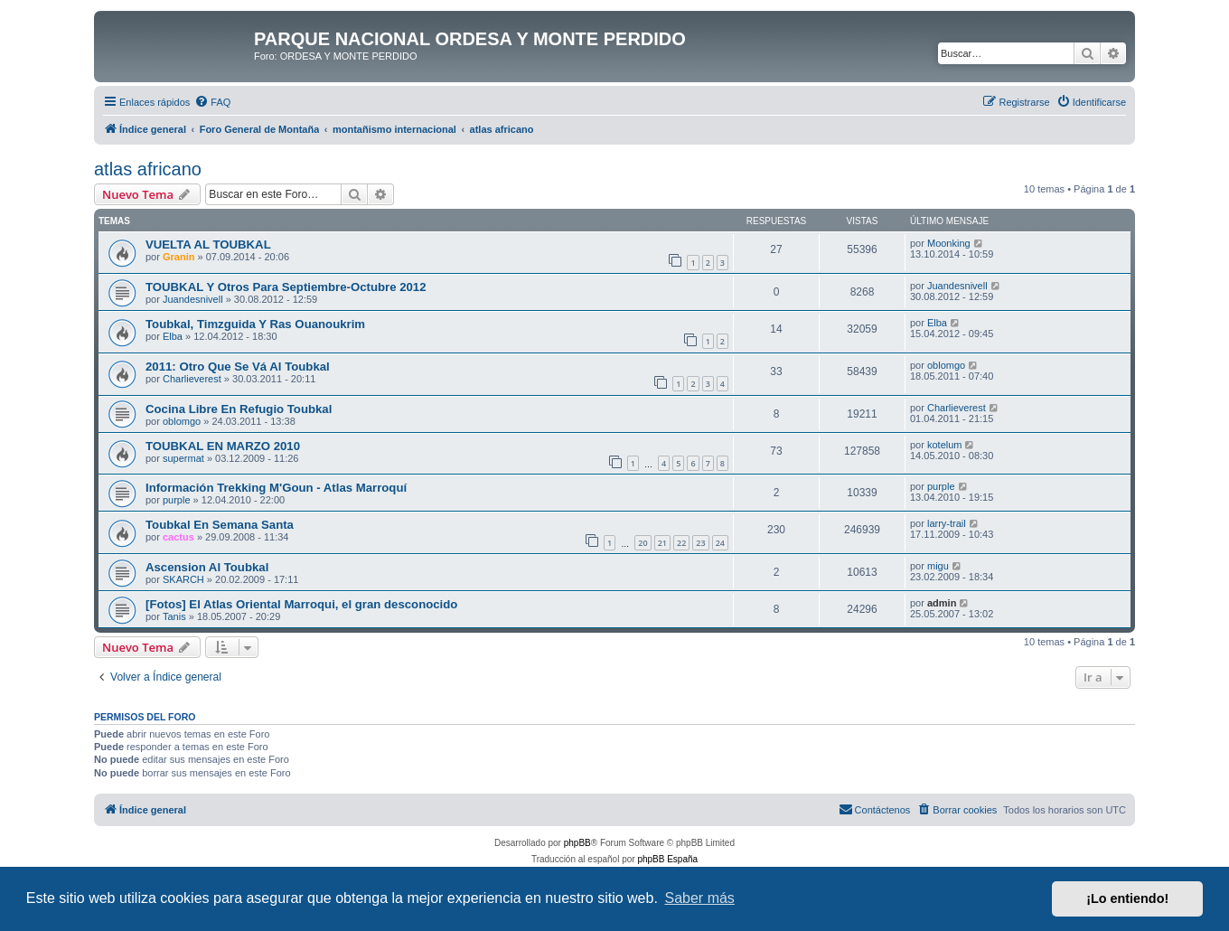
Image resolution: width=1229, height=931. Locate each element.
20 (642, 543)
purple (177, 499)
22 (681, 543)
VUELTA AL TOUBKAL (208, 244)
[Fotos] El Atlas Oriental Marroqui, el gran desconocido (301, 604)
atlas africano (148, 169)
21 (662, 543)
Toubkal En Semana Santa (219, 524)
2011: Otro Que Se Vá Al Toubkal (237, 366)
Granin (178, 256)
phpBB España (667, 859)
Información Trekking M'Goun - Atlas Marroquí (276, 487)
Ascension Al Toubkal (206, 567)
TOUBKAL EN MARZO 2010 (222, 446)
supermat (183, 458)
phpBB (577, 843)
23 (700, 543)
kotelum (944, 444)
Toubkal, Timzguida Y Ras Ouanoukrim (255, 324)
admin (941, 602)
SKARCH (183, 579)
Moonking (949, 243)
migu (938, 565)
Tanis (174, 616)
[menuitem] (212, 102)
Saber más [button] (700, 898)
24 (720, 543)
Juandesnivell (193, 299)
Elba (173, 336)
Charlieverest (192, 378)
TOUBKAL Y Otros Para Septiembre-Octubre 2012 (286, 287)
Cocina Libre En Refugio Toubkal (238, 409)
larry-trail (946, 523)
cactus (178, 536)
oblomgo (946, 365)
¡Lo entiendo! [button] (1127, 898)
